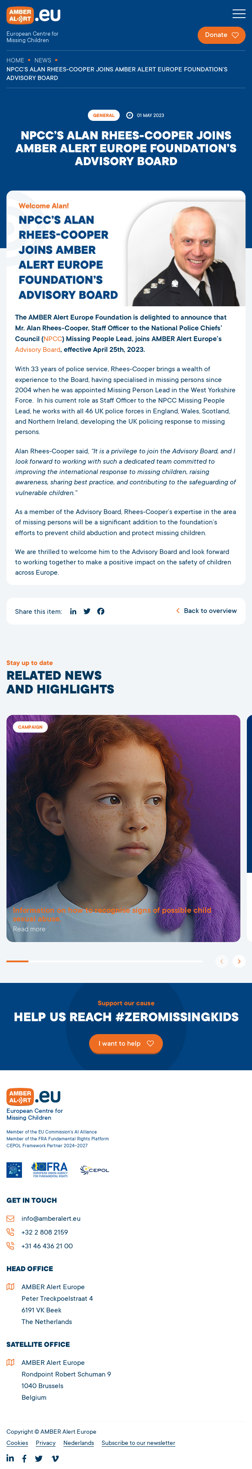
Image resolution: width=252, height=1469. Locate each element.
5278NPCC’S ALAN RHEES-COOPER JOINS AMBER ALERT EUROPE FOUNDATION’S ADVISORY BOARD (123, 828)
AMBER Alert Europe (40, 25)
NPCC (53, 339)
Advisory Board (37, 350)
